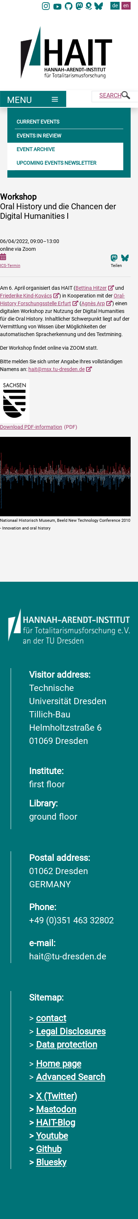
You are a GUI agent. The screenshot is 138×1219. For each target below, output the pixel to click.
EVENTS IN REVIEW (39, 136)
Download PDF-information (31, 427)
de (115, 5)
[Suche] (115, 96)
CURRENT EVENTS (38, 122)
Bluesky (51, 1162)
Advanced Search (70, 1077)
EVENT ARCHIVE (36, 149)
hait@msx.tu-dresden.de (56, 369)
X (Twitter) (56, 1096)
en (126, 5)
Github (48, 1149)
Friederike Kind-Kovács (26, 296)
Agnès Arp (93, 303)
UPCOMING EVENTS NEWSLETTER (56, 163)
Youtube (52, 1136)
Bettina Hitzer (91, 288)
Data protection (66, 1045)
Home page (58, 1064)
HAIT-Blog (55, 1123)
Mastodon (56, 1109)
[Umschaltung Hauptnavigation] (33, 99)
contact (51, 1018)
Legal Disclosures (71, 1031)
